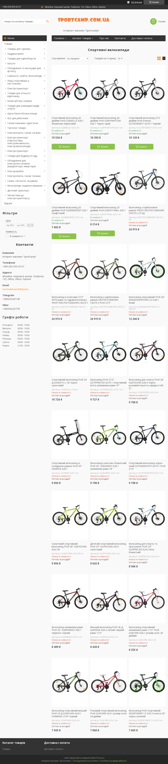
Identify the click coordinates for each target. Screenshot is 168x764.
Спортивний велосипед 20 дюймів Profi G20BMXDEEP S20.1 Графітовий (70, 210)
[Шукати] (47, 21)
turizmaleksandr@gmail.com (16, 289)
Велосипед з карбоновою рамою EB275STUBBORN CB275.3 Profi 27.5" (104, 300)
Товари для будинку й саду (22, 155)
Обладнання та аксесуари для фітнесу (24, 70)
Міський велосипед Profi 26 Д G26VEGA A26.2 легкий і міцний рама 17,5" (107, 630)
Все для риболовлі (17, 118)
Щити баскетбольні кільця (22, 113)
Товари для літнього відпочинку (19, 95)
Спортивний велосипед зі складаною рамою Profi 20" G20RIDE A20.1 (67, 466)
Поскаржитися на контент (85, 760)
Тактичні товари (16, 127)
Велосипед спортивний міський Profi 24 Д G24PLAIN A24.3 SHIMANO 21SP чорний (69, 713)
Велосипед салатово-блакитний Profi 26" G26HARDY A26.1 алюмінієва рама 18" (108, 466)
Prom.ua (100, 757)
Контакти (120, 38)
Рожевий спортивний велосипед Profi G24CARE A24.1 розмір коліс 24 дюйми (108, 713)
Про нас (104, 38)
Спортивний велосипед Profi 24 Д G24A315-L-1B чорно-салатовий (69, 382)
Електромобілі (15, 171)
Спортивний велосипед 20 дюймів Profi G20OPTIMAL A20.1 (108, 209)
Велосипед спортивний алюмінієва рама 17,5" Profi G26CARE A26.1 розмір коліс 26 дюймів (146, 631)
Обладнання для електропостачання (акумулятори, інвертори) (21, 163)
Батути (11, 63)
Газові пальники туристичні (22, 123)
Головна (59, 38)
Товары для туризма (18, 48)
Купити (66, 146)
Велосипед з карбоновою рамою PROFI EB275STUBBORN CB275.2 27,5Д (146, 210)
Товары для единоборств (21, 58)
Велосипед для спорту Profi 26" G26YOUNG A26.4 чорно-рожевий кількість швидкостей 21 (146, 384)
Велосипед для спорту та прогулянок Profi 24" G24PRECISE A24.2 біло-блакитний (143, 548)
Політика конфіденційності (114, 760)
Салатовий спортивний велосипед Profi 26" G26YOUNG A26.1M (69, 546)
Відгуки (8, 203)
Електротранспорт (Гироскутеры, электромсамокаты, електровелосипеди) (19, 142)
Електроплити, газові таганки (24, 132)
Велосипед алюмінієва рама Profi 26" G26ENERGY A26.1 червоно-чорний (67, 630)
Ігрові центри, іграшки (19, 100)
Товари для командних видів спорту (23, 107)
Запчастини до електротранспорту (18, 197)
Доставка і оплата (141, 38)
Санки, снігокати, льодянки (22, 180)
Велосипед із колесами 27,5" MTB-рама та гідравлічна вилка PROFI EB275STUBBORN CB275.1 (70, 300)
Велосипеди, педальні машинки (24, 185)
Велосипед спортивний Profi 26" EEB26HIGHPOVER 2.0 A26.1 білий (147, 300)
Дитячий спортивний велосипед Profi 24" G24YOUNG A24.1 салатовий (108, 546)
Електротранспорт (17, 88)
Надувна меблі (15, 53)
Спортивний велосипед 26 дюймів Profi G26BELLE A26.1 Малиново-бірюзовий (68, 120)
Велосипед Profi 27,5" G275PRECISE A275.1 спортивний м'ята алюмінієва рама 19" (108, 382)
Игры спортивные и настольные (18, 82)
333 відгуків (136, 2)
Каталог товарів (81, 38)
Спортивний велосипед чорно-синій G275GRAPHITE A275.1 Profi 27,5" (147, 466)
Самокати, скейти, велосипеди (24, 75)
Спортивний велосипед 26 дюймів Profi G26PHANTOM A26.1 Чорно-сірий (105, 120)
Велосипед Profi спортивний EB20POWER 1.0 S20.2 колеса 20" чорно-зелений (147, 713)
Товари (8, 43)
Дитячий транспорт (18, 190)
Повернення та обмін (67, 44)
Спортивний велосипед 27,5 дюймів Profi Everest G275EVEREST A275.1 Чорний (145, 120)
